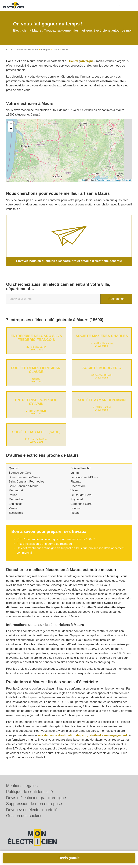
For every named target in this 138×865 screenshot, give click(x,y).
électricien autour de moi (52, 110)
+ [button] (11, 123)
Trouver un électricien (27, 49)
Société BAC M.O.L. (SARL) (36, 432)
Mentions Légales (22, 785)
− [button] (11, 129)
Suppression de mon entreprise (34, 803)
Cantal (56, 49)
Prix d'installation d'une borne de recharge (44, 543)
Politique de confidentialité (29, 791)
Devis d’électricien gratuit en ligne (36, 797)
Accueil (9, 49)
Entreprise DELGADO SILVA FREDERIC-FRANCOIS (36, 338)
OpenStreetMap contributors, (109, 180)
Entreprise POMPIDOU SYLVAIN (36, 401)
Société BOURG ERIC (101, 368)
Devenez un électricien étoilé (31, 809)
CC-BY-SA (126, 180)
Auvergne (45, 49)
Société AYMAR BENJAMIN (102, 400)
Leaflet (82, 180)
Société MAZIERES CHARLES (102, 336)
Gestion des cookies (24, 815)
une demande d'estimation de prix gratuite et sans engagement (82, 735)
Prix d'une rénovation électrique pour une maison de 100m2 (56, 539)
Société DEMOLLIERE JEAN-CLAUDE (36, 370)
